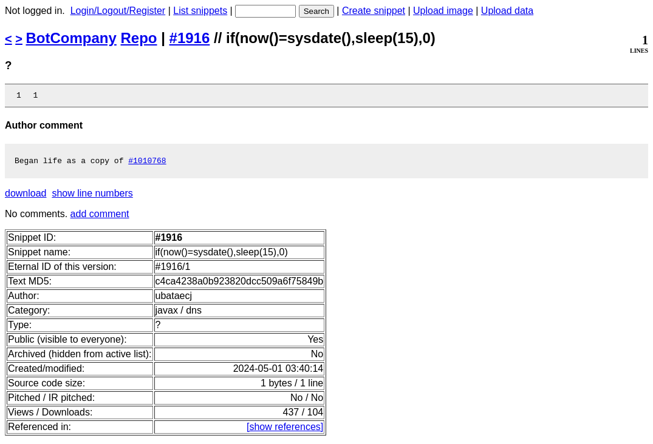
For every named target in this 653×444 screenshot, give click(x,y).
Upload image (443, 10)
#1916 (189, 38)
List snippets (200, 10)
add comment (99, 217)
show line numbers (92, 197)
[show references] (285, 430)
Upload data (507, 10)
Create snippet (373, 10)
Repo (139, 38)
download (26, 197)
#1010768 (147, 163)
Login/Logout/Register (118, 10)
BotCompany (71, 38)
